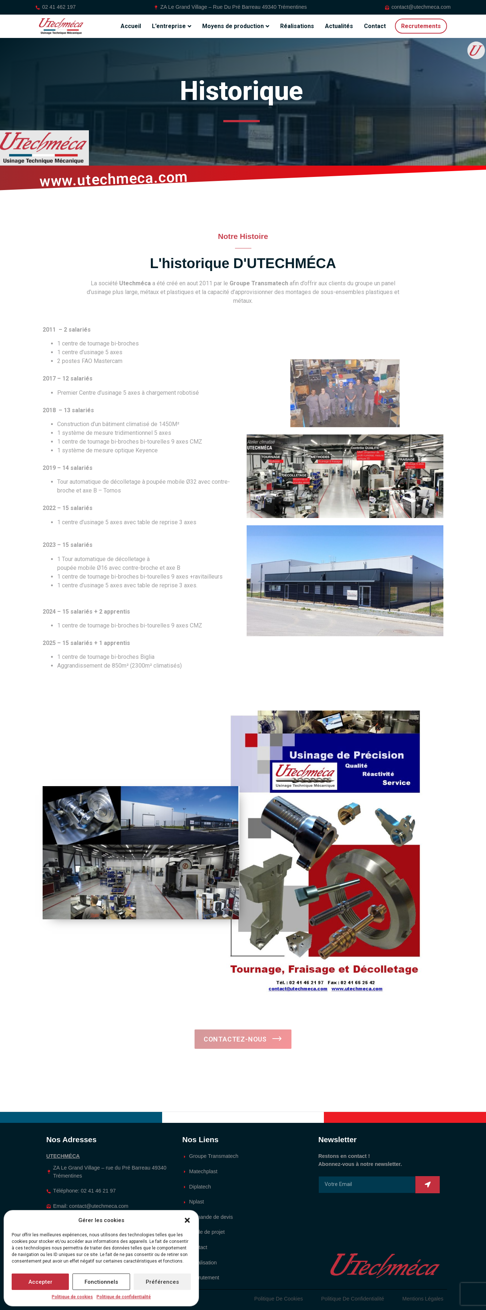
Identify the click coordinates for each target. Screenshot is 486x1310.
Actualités (339, 26)
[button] (187, 1220)
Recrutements (421, 26)
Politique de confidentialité (124, 1296)
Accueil (131, 26)
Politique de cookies (72, 1296)
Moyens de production (235, 26)
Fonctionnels (101, 1282)
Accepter (40, 1282)
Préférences (162, 1282)
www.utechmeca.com (113, 179)
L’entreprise (171, 26)
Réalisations (297, 26)
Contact (375, 26)
